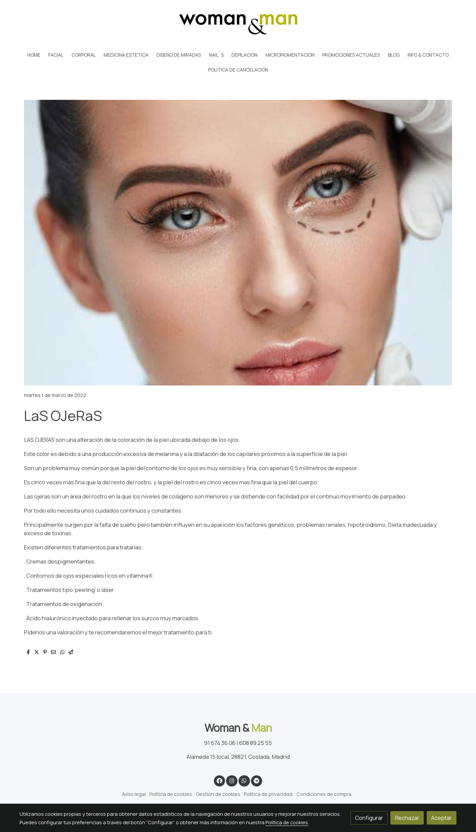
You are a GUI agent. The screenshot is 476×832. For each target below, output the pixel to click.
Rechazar (407, 818)
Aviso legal (134, 794)
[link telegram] (256, 780)
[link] (237, 23)
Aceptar (441, 818)
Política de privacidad (268, 794)
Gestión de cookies (218, 794)
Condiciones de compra (324, 794)
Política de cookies (170, 794)
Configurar (369, 818)
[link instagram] (231, 780)
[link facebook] (219, 780)
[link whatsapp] (244, 780)
